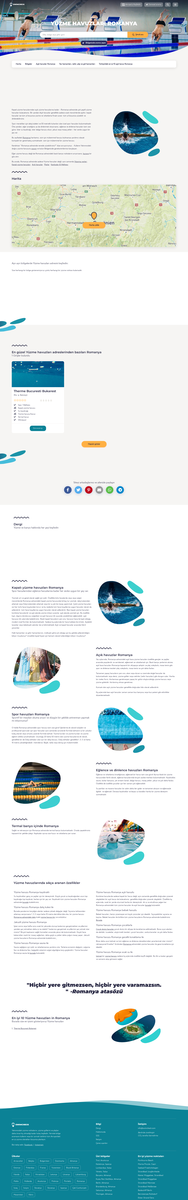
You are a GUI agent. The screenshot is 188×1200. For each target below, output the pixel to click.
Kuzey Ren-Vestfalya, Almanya (108, 1179)
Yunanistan (55, 1168)
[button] (131, 4)
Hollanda (28, 1181)
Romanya (94, 18)
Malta (16, 1181)
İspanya (63, 1188)
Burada (99, 920)
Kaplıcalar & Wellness (59, 165)
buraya (86, 154)
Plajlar (46, 165)
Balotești (23, 395)
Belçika (31, 1161)
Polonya (55, 1181)
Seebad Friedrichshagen (148, 1168)
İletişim (99, 1140)
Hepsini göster (94, 444)
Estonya (17, 1168)
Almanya (73, 1161)
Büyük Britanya (72, 1168)
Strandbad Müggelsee (147, 1179)
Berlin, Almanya (102, 1183)
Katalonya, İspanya (103, 1164)
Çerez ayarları (102, 1143)
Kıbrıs (31, 1195)
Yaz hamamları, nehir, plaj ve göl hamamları (77, 64)
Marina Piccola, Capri (147, 1164)
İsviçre (26, 1188)
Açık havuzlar (37, 165)
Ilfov (15, 395)
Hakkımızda (101, 1132)
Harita (18, 64)
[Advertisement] (87, 87)
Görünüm (37, 428)
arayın (34, 149)
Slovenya (51, 1188)
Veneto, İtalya (102, 1172)
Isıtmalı (99, 956)
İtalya (27, 1175)
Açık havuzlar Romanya (45, 64)
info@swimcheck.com (146, 1128)
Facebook (28, 1145)
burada (25, 902)
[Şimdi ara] (137, 35)
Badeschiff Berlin (145, 1190)
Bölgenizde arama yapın (94, 43)
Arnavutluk (18, 1161)
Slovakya (38, 1188)
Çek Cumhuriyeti (79, 1188)
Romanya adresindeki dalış (25, 917)
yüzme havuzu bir (48, 917)
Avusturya (42, 1181)
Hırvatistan (40, 1175)
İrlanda (16, 1175)
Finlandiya (30, 1168)
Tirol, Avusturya (102, 1160)
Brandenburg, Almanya (105, 1187)
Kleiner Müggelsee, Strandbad (150, 1175)
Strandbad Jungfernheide (148, 1172)
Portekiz (67, 1181)
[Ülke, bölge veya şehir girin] (83, 35)
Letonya (53, 1175)
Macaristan (18, 1195)
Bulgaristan (44, 1161)
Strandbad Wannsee (146, 1183)
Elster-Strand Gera (146, 1198)
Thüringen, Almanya (104, 1194)
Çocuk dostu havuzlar (105, 929)
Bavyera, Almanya (103, 1175)
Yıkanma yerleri (80, 162)
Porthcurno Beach (145, 1160)
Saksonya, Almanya (104, 1190)
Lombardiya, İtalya (103, 1168)
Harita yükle (94, 225)
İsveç (16, 1188)
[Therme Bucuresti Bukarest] (38, 374)
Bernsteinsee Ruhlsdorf (147, 1194)
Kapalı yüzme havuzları (21, 165)
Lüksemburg (80, 1175)
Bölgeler (28, 64)
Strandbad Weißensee (147, 1187)
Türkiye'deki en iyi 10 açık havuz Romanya (115, 64)
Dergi (98, 1128)
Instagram (39, 1145)
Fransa (43, 1168)
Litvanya (66, 1175)
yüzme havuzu (111, 956)
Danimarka (59, 1161)
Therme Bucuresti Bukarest (35, 391)
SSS (97, 1136)
